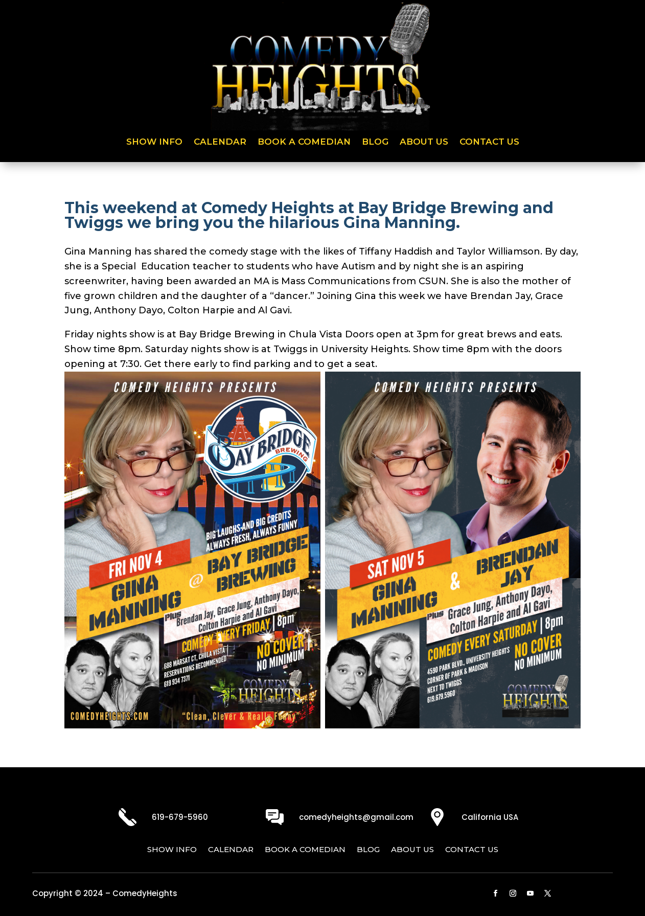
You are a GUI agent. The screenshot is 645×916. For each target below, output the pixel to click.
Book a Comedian (304, 142)
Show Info (154, 142)
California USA (490, 817)
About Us (424, 142)
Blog (375, 142)
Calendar (220, 142)
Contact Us (489, 142)
